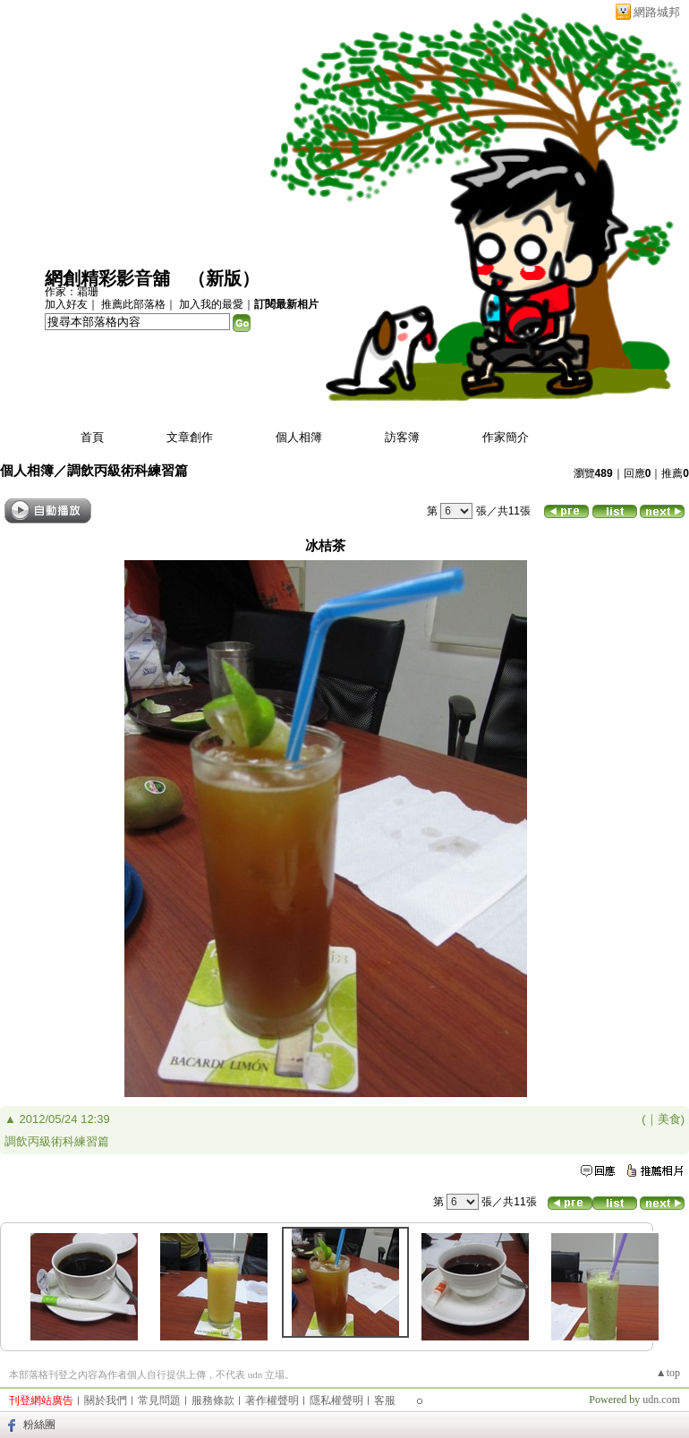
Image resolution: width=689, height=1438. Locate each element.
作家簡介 (505, 437)
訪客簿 (402, 437)
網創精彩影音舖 (107, 278)
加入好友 (66, 304)
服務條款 (212, 1400)
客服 (385, 1400)
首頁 (92, 437)
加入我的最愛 (211, 304)
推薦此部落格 (133, 304)
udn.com (661, 1399)
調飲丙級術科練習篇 (127, 470)
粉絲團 (39, 1424)
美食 (669, 1119)
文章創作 (189, 437)
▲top (668, 1372)
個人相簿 (299, 437)
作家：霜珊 (71, 291)
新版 (224, 278)
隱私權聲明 (336, 1400)
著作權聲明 (272, 1400)
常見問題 (159, 1400)
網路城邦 (657, 12)
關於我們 (105, 1400)
